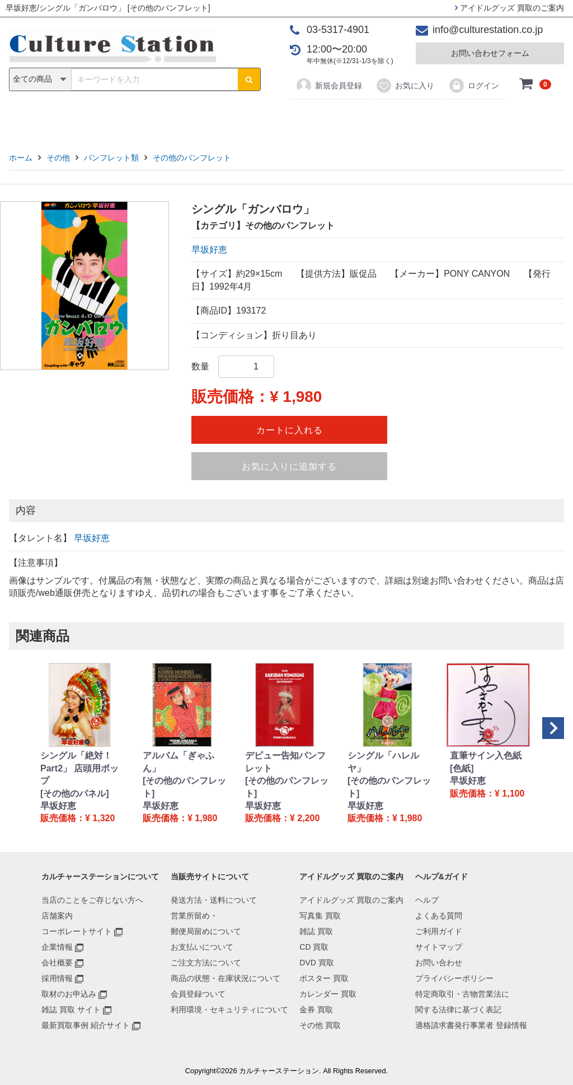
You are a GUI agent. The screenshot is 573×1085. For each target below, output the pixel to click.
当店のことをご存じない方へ (92, 900)
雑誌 (170, 118)
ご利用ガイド (438, 931)
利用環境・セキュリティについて (229, 1009)
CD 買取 (313, 946)
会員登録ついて (198, 993)
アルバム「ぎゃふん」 (178, 762)
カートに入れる (289, 430)
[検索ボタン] (249, 79)
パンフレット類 (111, 157)
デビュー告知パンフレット (285, 762)
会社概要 (57, 962)
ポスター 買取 (324, 978)
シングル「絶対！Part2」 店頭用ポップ (79, 768)
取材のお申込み (68, 993)
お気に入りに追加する (289, 466)
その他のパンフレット (192, 157)
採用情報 (57, 978)
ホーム (20, 157)
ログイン (473, 85)
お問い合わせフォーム (490, 53)
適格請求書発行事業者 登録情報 (471, 1025)
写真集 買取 (320, 915)
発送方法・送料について (214, 900)
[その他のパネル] (74, 793)
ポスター (290, 118)
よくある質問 (438, 915)
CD (206, 118)
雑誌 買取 (316, 931)
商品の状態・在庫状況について (225, 978)
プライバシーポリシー (454, 978)
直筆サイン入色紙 (486, 755)
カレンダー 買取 (327, 993)
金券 (403, 118)
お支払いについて (202, 946)
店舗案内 (57, 915)
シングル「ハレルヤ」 (383, 762)
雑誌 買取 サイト (71, 1009)
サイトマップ (438, 946)
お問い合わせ (438, 962)
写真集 (127, 118)
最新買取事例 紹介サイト (85, 1025)
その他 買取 (320, 1025)
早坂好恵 (209, 249)
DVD (242, 118)
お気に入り (404, 85)
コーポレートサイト (76, 931)
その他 (445, 118)
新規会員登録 (328, 85)
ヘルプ (427, 900)
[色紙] (462, 768)
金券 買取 (316, 1009)
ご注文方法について (206, 962)
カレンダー (350, 118)
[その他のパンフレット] (184, 787)
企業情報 (57, 946)
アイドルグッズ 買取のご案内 (509, 7)
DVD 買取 (316, 962)
